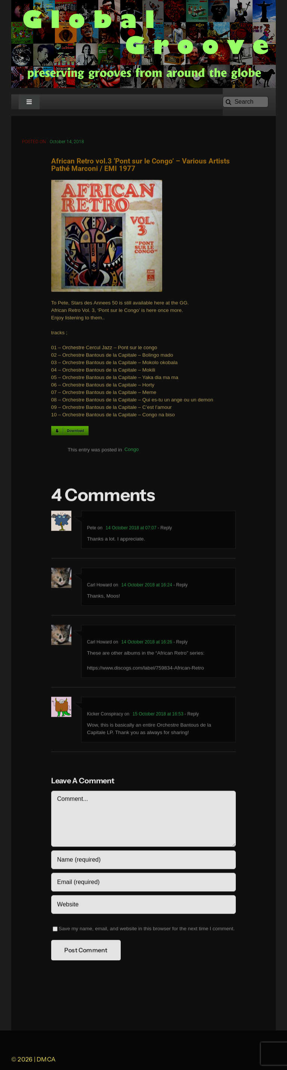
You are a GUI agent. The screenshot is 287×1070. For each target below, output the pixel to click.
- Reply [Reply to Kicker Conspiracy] (191, 715)
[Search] (245, 101)
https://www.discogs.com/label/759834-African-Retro (145, 669)
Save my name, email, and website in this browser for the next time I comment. (147, 930)
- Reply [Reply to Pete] (164, 529)
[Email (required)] (143, 883)
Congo (131, 451)
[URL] (143, 906)
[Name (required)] (143, 861)
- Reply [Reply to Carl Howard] (180, 586)
